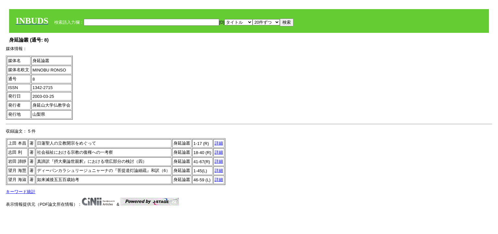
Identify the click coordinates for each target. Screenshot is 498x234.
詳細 (219, 143)
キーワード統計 (20, 191)
